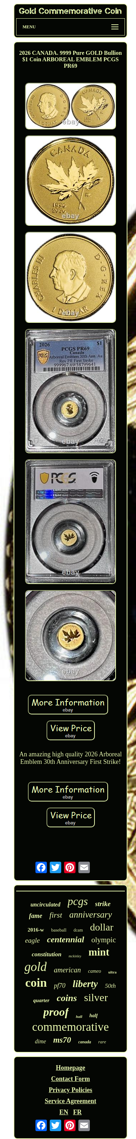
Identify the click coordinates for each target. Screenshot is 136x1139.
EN (63, 1112)
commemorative (70, 1026)
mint (98, 952)
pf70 (59, 985)
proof (56, 1011)
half (93, 1015)
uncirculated (45, 904)
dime (40, 1041)
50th (110, 985)
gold (35, 967)
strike (103, 904)
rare (102, 1041)
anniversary (90, 914)
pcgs (78, 901)
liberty (85, 983)
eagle (32, 940)
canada (84, 1041)
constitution (47, 954)
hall (79, 1016)
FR (77, 1112)
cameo (94, 971)
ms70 (62, 1039)
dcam (78, 930)
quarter (41, 1000)
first (55, 914)
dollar (101, 927)
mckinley (75, 956)
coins (67, 998)
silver (96, 997)
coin (36, 982)
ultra (112, 972)
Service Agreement (70, 1101)
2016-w (36, 930)
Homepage (70, 1067)
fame (35, 915)
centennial (65, 939)
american (67, 970)
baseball (59, 930)
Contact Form (70, 1078)
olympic (103, 939)
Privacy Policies (70, 1089)
